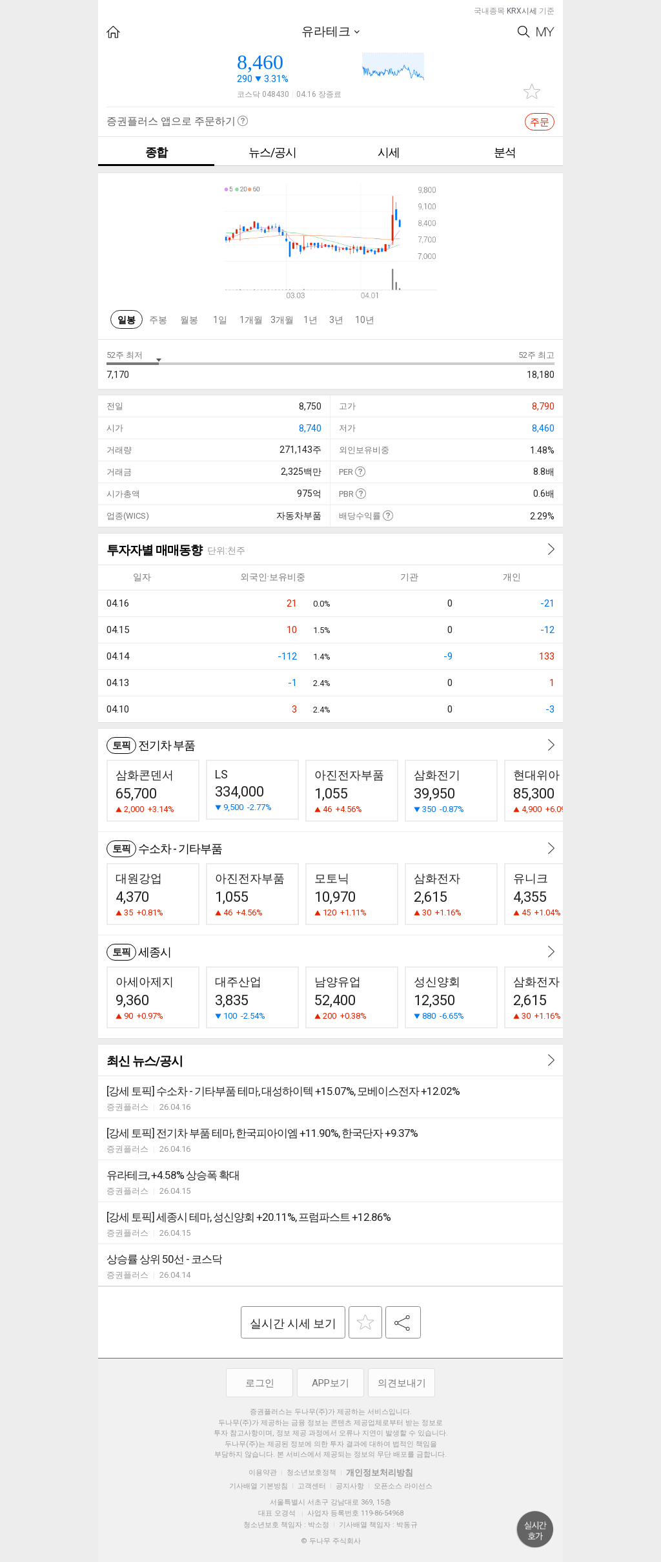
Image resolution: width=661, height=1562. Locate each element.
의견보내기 (402, 1383)
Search (524, 32)
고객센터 (312, 1486)
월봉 (189, 320)
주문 (539, 122)
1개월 (251, 320)
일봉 (126, 320)
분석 (505, 152)
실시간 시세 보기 (293, 1323)
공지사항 (350, 1486)
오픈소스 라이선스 (403, 1486)
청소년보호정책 (311, 1472)
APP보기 (330, 1383)
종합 (156, 152)
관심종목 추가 (532, 91)
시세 (389, 152)
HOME (113, 32)
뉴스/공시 (272, 152)
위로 (535, 1529)
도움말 (359, 471)
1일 (220, 320)
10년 (364, 320)
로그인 (259, 1383)
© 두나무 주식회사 (331, 1541)
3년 (336, 320)
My (545, 32)
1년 (310, 320)
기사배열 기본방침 (258, 1486)
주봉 (158, 320)
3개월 (282, 320)
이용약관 (263, 1472)
